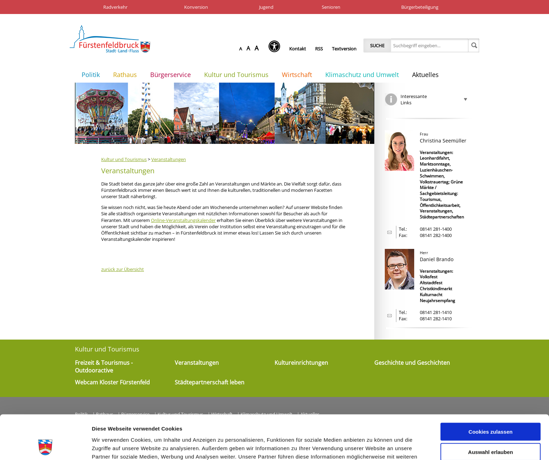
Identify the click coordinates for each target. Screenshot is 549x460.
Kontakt (297, 49)
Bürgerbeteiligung (419, 7)
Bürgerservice (170, 74)
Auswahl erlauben (490, 411)
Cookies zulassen (490, 390)
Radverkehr (115, 7)
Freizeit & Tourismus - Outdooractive (104, 366)
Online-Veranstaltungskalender (183, 220)
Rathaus (125, 74)
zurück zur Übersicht (122, 269)
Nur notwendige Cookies (490, 431)
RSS (319, 49)
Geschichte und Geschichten (412, 363)
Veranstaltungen (168, 159)
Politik (91, 74)
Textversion (344, 49)
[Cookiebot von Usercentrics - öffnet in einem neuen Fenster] (45, 446)
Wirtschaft (297, 74)
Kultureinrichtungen (301, 363)
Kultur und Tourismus (236, 74)
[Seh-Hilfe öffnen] (276, 49)
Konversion (196, 7)
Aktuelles (425, 74)
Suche (377, 45)
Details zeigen (372, 446)
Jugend (266, 7)
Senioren (331, 7)
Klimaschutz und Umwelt (362, 74)
